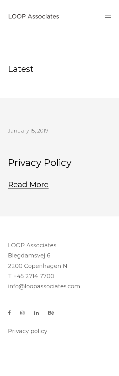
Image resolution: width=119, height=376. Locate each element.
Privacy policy (27, 331)
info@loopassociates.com (44, 286)
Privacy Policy (39, 162)
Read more (28, 184)
